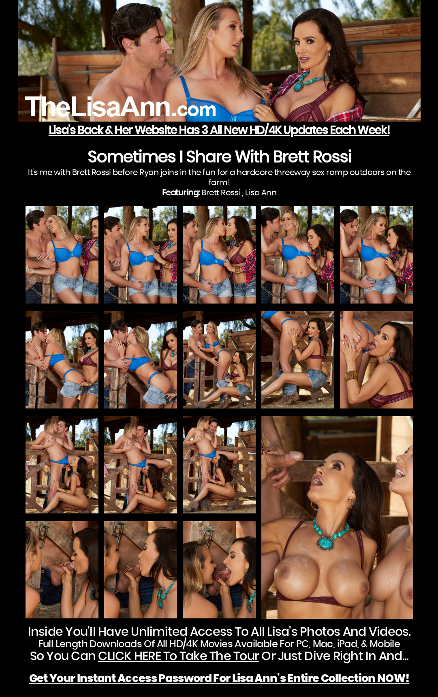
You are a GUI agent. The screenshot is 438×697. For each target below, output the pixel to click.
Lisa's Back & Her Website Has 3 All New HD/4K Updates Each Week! (219, 131)
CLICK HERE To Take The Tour (178, 656)
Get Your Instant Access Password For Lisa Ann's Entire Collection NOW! (219, 678)
